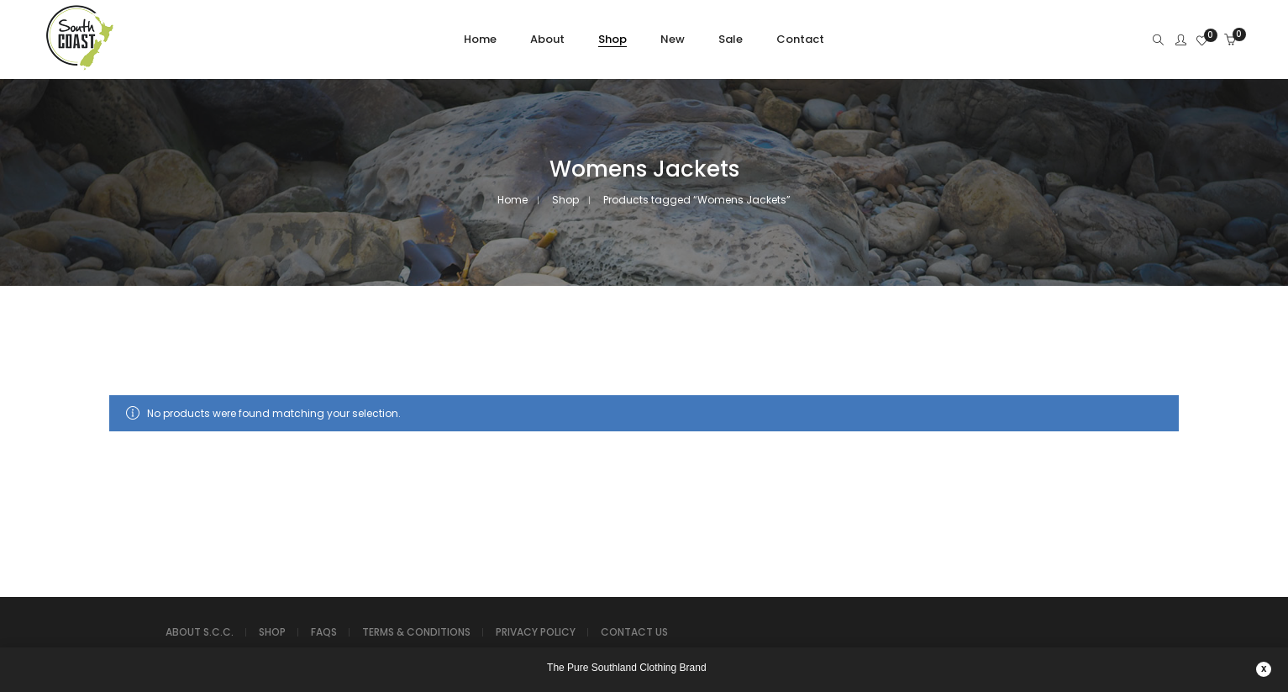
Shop (565, 200)
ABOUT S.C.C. (200, 632)
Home (512, 200)
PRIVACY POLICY (536, 632)
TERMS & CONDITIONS (416, 632)
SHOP (272, 632)
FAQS (324, 632)
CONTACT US (634, 632)
